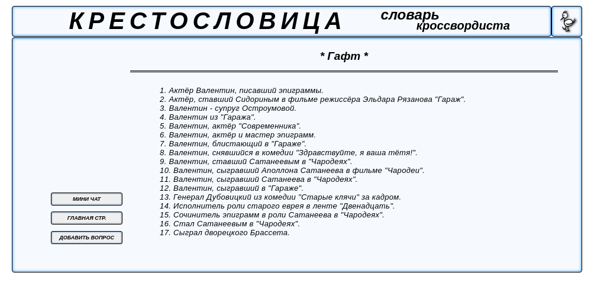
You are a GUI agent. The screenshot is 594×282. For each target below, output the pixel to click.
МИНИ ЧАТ (87, 199)
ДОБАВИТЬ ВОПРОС (86, 238)
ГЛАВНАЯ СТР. (86, 218)
